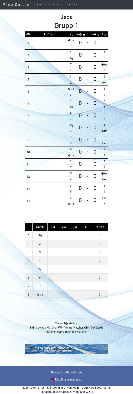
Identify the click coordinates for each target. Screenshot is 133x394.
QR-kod (72, 4)
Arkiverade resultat (49, 4)
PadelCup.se (16, 5)
